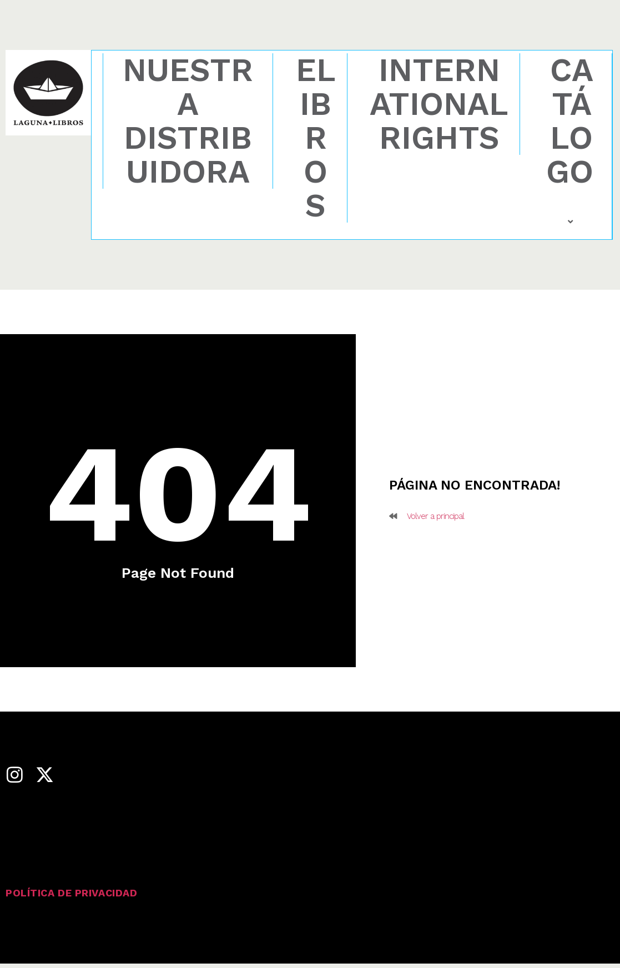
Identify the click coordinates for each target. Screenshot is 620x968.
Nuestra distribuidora (188, 121)
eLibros (316, 138)
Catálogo (571, 140)
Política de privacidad (71, 893)
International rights (439, 104)
